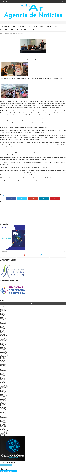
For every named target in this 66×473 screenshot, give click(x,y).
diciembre (2, 335)
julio (1, 312)
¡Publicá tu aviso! (6, 465)
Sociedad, (20, 33)
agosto (2, 310)
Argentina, (15, 33)
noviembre (2, 321)
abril (1, 308)
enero (1, 319)
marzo (1, 309)
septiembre (3, 323)
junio (1, 306)
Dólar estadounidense (7, 471)
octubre (2, 322)
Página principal (4, 22)
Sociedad (16, 22)
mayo (1, 314)
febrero (2, 318)
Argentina (11, 22)
